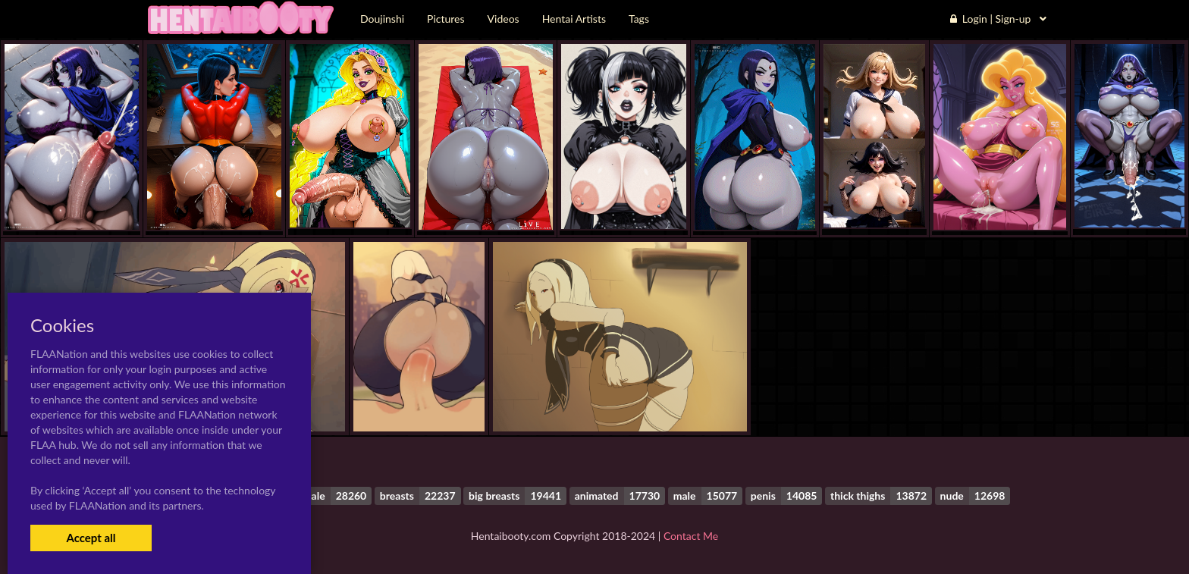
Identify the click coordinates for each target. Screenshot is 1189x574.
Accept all (90, 537)
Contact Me (691, 535)
